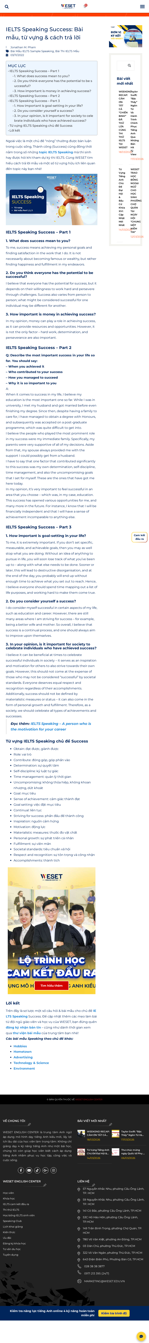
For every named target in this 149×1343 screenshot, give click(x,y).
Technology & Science (31, 1065)
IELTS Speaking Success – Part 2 (35, 96)
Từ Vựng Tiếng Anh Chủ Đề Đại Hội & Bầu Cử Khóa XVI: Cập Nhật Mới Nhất (98, 1153)
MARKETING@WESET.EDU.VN (104, 1283)
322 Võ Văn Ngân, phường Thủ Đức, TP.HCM (112, 1254)
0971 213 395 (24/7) (96, 1275)
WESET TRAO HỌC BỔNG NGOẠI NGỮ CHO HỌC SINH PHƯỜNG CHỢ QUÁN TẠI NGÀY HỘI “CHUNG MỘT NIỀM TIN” (136, 200)
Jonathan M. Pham (17, 1080)
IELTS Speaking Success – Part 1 (34, 71)
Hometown (23, 1053)
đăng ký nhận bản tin (23, 1029)
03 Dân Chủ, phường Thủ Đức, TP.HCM (109, 1248)
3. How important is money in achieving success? (52, 91)
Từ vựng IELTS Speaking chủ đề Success (41, 125)
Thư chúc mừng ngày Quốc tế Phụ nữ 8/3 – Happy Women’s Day (133, 1153)
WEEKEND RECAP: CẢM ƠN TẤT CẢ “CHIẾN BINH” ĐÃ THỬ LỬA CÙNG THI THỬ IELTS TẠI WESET (98, 1135)
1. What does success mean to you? (42, 76)
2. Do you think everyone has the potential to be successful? (53, 83)
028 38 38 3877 (94, 1268)
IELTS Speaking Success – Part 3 (35, 101)
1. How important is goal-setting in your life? (48, 106)
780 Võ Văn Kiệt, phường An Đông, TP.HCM (112, 1241)
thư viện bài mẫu (27, 1035)
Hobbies (20, 1048)
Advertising (23, 1059)
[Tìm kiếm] (129, 65)
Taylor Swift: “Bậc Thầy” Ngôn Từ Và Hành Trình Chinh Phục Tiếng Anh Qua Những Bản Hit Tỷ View (135, 123)
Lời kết (15, 130)
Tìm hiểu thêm (52, 987)
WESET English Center (88, 1101)
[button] (142, 6)
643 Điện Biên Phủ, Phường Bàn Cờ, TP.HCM (113, 1261)
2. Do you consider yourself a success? (44, 111)
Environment (24, 1070)
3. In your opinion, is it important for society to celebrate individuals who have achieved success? (53, 118)
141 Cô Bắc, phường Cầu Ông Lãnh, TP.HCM (112, 1212)
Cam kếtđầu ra (139, 537)
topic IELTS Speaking (56, 152)
